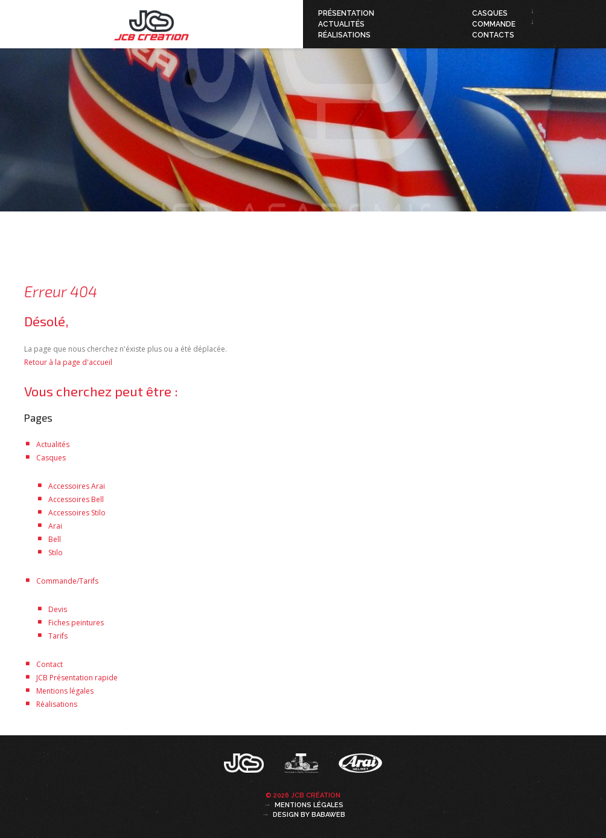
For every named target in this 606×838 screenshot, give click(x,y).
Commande (493, 24)
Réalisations (344, 35)
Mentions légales (65, 691)
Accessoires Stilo (77, 513)
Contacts (493, 35)
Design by (309, 815)
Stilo (55, 552)
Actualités (341, 24)
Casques (490, 13)
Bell (54, 539)
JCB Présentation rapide (77, 677)
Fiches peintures (76, 622)
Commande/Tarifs (67, 581)
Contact (49, 664)
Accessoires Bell (76, 499)
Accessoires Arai (76, 486)
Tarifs (58, 636)
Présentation (346, 13)
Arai (55, 526)
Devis (57, 609)
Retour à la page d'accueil (68, 362)
